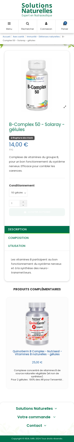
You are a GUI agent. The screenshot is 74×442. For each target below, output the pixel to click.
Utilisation (16, 246)
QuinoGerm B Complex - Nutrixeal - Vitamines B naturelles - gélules (37, 352)
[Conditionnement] (18, 193)
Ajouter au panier (37, 211)
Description (17, 229)
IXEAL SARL (30, 438)
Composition (18, 238)
